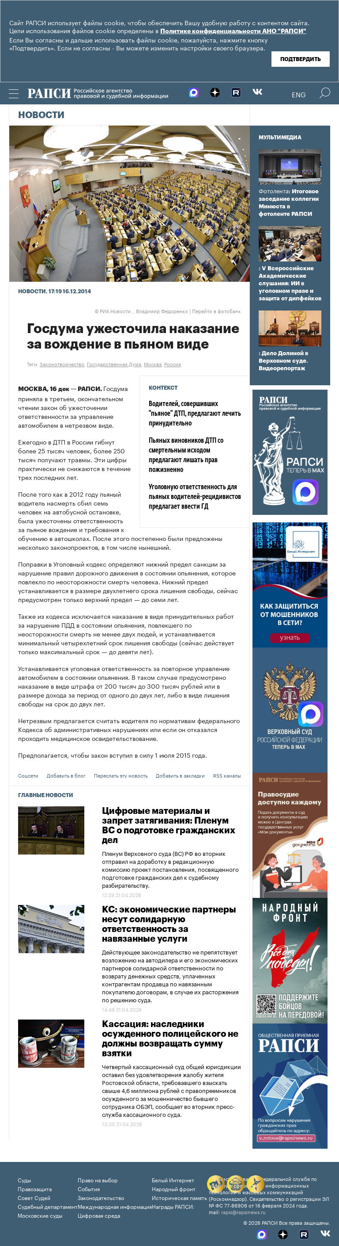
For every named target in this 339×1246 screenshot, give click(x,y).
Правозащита (35, 1188)
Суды (24, 1179)
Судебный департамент (48, 1206)
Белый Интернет (173, 1179)
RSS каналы (227, 775)
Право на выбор (98, 1179)
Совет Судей (34, 1197)
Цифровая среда (99, 1215)
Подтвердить (300, 59)
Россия (172, 364)
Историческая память (179, 1197)
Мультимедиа (280, 137)
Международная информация (115, 1206)
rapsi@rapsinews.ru (243, 1211)
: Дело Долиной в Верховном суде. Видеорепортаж (283, 360)
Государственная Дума (114, 364)
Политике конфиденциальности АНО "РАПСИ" (233, 31)
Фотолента (274, 191)
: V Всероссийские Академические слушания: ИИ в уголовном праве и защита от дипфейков (290, 283)
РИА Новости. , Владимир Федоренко (141, 310)
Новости (41, 115)
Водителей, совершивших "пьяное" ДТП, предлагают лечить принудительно (195, 414)
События (89, 1188)
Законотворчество (62, 364)
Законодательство (101, 1197)
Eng (299, 94)
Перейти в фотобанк (216, 310)
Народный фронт (174, 1188)
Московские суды (40, 1215)
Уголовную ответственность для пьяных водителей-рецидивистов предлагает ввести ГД (195, 497)
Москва (153, 364)
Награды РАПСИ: (173, 1206)
